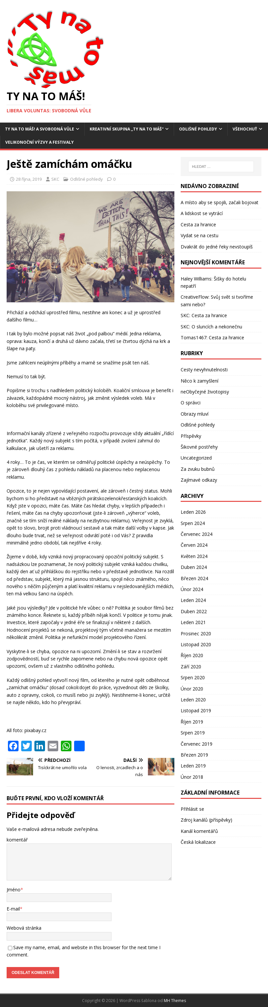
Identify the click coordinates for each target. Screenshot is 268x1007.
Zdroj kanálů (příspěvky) (206, 820)
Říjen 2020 (192, 655)
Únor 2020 (192, 689)
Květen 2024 (194, 556)
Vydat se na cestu (199, 235)
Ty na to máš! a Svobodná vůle (39, 129)
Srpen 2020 (193, 677)
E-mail (13, 909)
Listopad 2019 (196, 710)
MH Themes (175, 1000)
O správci (191, 402)
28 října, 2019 (29, 179)
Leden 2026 (193, 512)
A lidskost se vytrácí (202, 213)
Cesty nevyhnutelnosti (204, 369)
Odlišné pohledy (198, 129)
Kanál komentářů (199, 831)
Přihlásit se (192, 809)
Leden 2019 (193, 766)
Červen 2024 (194, 545)
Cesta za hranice (198, 224)
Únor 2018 (192, 777)
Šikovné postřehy (199, 447)
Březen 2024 (194, 578)
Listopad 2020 (196, 644)
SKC (55, 179)
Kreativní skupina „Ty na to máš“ (126, 129)
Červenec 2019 (196, 744)
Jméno (14, 889)
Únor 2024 (192, 589)
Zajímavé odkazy (199, 480)
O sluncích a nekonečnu (217, 326)
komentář (17, 840)
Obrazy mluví (194, 414)
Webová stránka (24, 928)
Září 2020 (191, 666)
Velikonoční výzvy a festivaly (39, 142)
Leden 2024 (193, 600)
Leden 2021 (193, 622)
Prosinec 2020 (196, 633)
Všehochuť (245, 129)
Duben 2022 (194, 611)
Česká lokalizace (198, 842)
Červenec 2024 (196, 534)
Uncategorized (196, 458)
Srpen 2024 (193, 523)
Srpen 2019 (193, 732)
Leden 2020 (193, 699)
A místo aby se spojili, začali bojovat (219, 202)
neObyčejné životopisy (205, 392)
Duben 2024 (194, 567)
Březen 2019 (194, 755)
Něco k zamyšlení (199, 381)
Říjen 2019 (192, 722)
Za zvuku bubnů (198, 469)
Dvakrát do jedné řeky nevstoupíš (217, 246)
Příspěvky (191, 436)
